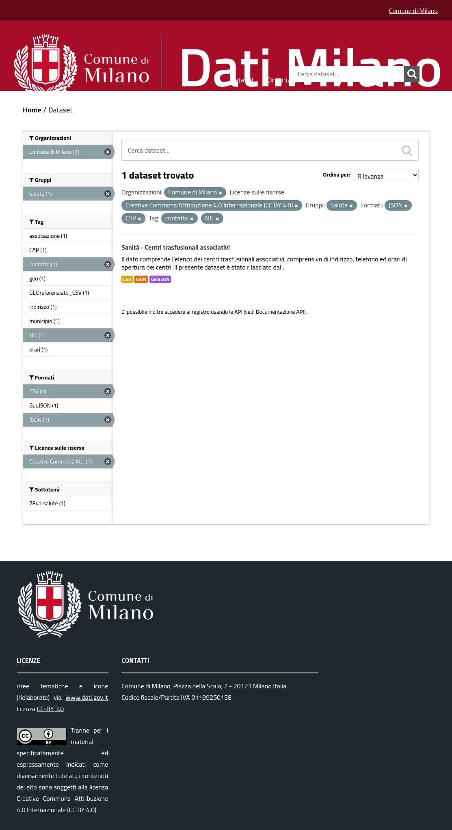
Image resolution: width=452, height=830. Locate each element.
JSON (141, 279)
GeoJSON (160, 279)
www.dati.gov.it (86, 697)
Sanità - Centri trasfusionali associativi (175, 247)
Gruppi (335, 78)
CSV (127, 279)
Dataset (242, 78)
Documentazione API (280, 312)
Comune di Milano (413, 10)
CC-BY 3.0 (50, 709)
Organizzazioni (289, 78)
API (238, 312)
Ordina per (336, 174)
